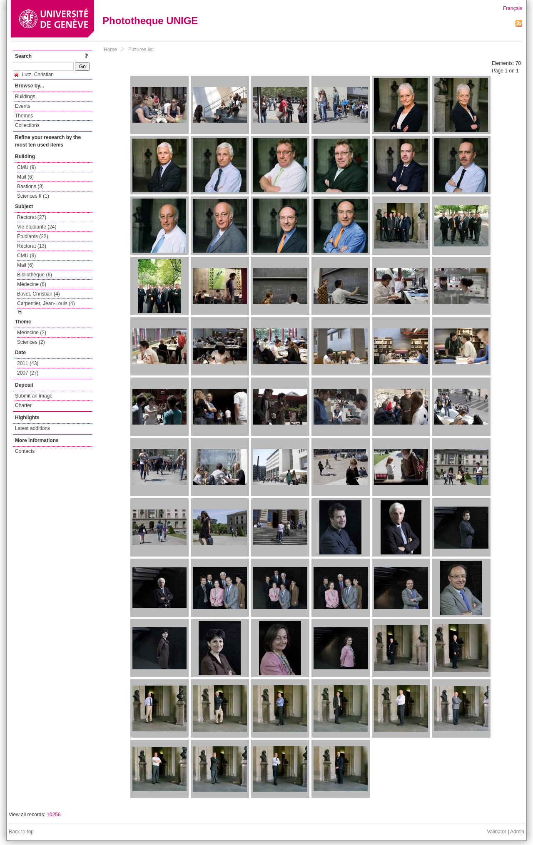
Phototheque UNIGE (150, 20)
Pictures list (141, 49)
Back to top (21, 832)
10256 (53, 815)
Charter (23, 405)
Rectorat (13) (31, 246)
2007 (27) (27, 373)
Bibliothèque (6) (34, 275)
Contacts (25, 451)
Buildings (25, 96)
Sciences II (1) (33, 196)
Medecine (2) (31, 333)
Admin (517, 832)
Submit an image (33, 396)
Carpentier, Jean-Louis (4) (46, 303)
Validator (496, 832)
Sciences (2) (31, 342)
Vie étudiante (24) (37, 227)
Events (22, 106)
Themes (24, 116)
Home (110, 49)
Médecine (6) (31, 284)
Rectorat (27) (31, 217)
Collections (27, 125)
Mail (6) (25, 177)
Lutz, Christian (34, 74)
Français (512, 8)
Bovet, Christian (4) (38, 294)
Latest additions (32, 428)
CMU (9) (26, 167)
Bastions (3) (30, 186)
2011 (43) (27, 363)
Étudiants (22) (32, 236)
